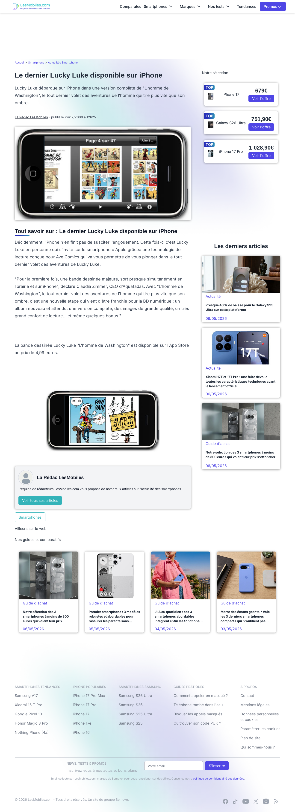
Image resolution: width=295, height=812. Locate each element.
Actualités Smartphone (63, 62)
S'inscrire (217, 765)
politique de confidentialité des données (218, 778)
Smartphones (30, 517)
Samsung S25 (131, 723)
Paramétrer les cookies (260, 728)
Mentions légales (254, 704)
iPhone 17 (81, 714)
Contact (247, 695)
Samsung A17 (26, 695)
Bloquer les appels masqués (198, 714)
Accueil (19, 62)
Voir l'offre (261, 98)
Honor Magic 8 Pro (31, 723)
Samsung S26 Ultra (135, 695)
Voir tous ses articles (40, 500)
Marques (190, 6)
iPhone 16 (81, 732)
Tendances (246, 6)
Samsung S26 (131, 704)
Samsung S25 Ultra (135, 714)
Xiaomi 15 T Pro (28, 704)
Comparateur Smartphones (146, 6)
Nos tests (219, 6)
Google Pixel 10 (28, 714)
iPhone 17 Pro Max (89, 695)
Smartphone (36, 62)
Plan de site (250, 738)
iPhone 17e (82, 723)
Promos (272, 6)
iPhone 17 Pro (85, 704)
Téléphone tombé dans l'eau (198, 704)
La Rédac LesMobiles (31, 117)
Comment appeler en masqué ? (201, 695)
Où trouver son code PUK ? (197, 723)
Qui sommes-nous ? (257, 747)
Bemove (122, 799)
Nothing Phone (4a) (32, 732)
